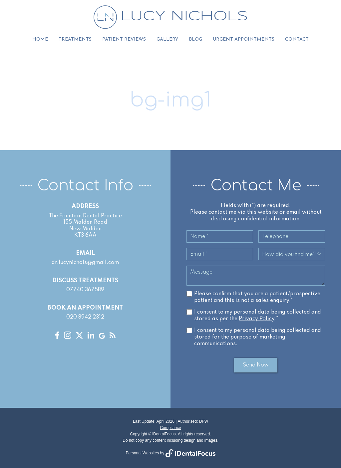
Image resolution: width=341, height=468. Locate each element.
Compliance (170, 427)
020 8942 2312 (85, 317)
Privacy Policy (256, 319)
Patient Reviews (124, 39)
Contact (297, 39)
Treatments (75, 39)
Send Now (256, 365)
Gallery (167, 39)
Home (40, 39)
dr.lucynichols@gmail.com (85, 263)
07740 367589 (85, 290)
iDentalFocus (163, 434)
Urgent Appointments (243, 39)
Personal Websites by (170, 453)
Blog (195, 39)
